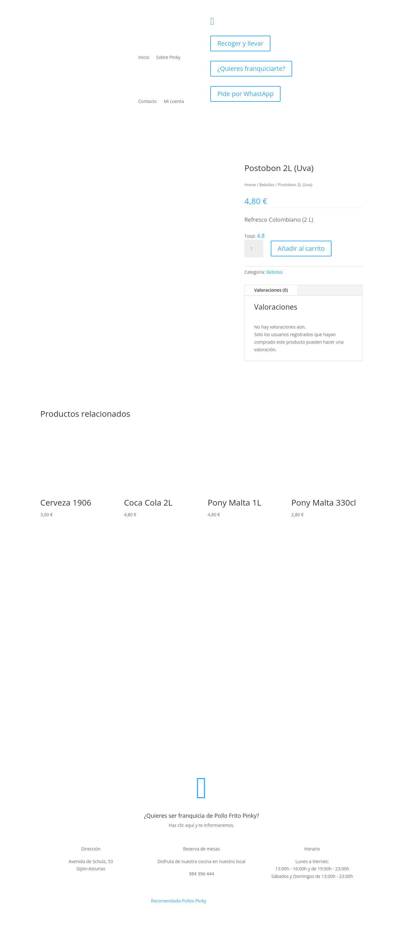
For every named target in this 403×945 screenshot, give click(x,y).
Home (250, 184)
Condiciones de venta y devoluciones (217, 759)
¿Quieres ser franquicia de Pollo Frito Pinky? (201, 815)
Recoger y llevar (240, 43)
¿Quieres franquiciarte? (251, 68)
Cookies (269, 759)
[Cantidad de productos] (253, 248)
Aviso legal (161, 759)
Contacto (147, 101)
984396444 (239, 19)
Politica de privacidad (122, 759)
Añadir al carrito (301, 248)
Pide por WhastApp (245, 93)
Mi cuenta (174, 101)
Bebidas (267, 184)
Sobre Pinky (168, 57)
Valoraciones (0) (271, 290)
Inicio (143, 57)
